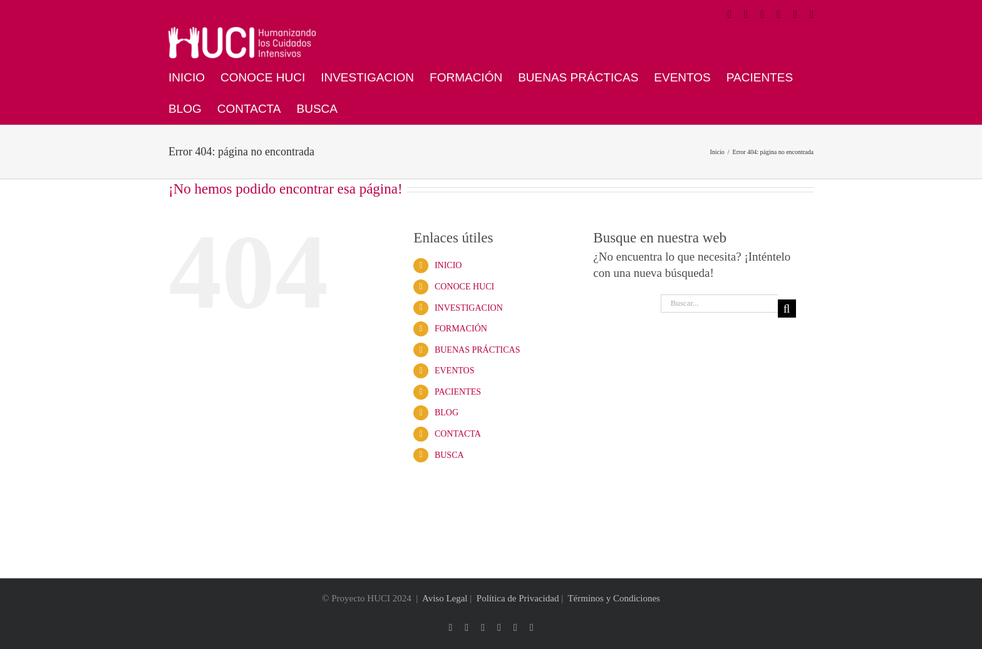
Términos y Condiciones (613, 598)
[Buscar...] (719, 303)
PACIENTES (458, 392)
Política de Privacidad (518, 598)
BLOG (446, 412)
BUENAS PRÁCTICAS (477, 350)
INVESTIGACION (469, 308)
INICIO (448, 265)
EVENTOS (455, 370)
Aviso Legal (445, 598)
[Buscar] (787, 308)
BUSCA (449, 455)
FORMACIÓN (461, 328)
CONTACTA (458, 434)
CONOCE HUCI (464, 286)
